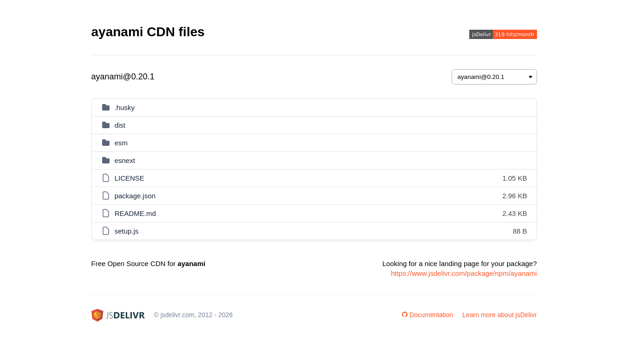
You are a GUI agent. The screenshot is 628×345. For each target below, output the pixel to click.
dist (120, 125)
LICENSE (129, 178)
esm (121, 143)
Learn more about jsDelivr (499, 315)
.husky (125, 107)
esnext (125, 160)
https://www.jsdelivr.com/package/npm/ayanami (464, 273)
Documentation (427, 315)
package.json (135, 196)
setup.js (127, 231)
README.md (135, 213)
